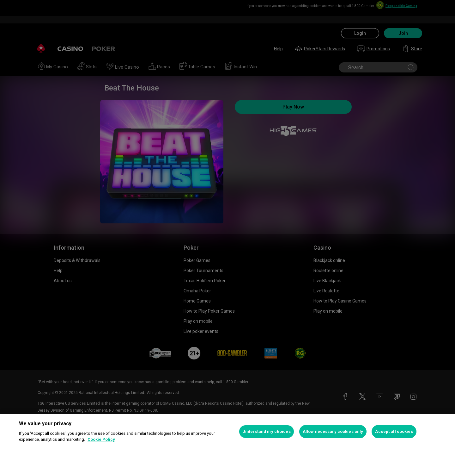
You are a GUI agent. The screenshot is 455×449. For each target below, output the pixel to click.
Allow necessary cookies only (333, 431)
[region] (227, 431)
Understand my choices (266, 431)
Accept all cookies (394, 431)
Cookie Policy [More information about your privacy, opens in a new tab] (101, 439)
